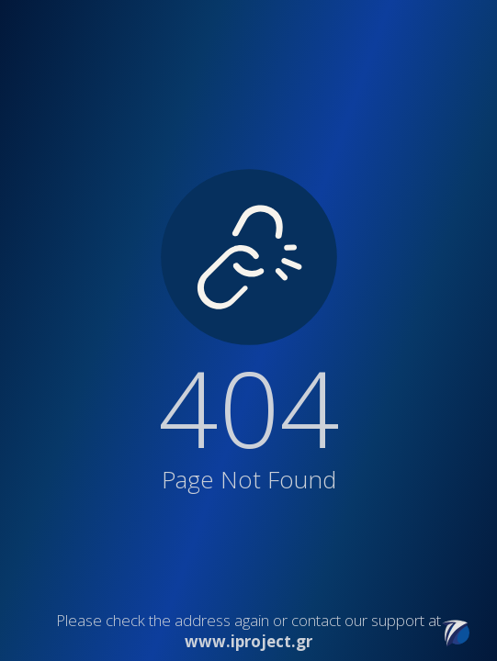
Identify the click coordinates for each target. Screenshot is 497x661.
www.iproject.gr (248, 641)
